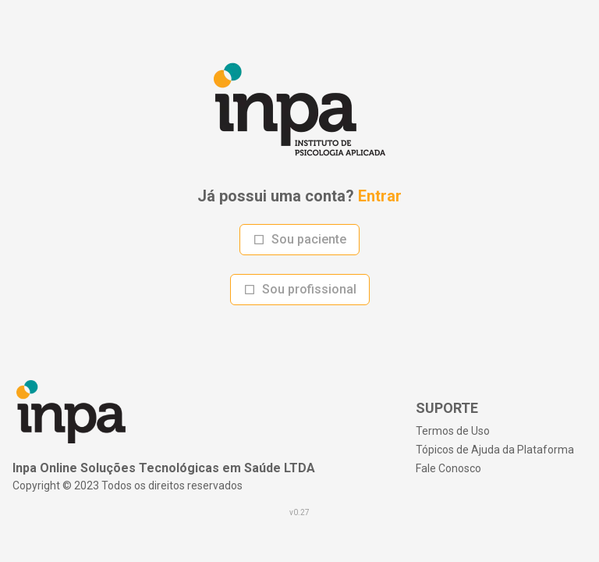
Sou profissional (299, 289)
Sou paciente (299, 239)
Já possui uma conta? (299, 196)
